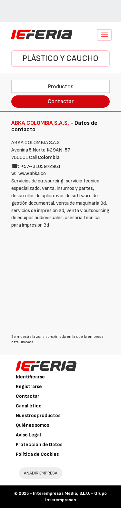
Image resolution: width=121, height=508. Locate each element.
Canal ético (29, 406)
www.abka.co (32, 174)
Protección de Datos (39, 445)
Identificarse (30, 377)
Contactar (61, 101)
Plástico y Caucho (60, 59)
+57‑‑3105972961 (41, 166)
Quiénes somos (32, 425)
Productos (61, 86)
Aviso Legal (28, 435)
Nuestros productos (38, 416)
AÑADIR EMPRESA (40, 473)
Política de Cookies (37, 454)
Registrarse (29, 387)
